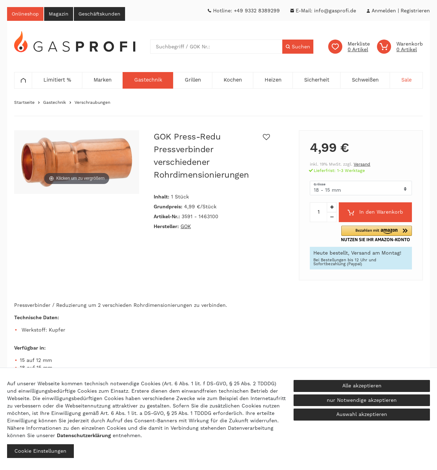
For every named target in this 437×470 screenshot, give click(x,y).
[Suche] (297, 47)
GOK (186, 227)
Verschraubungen (92, 103)
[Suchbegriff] (216, 47)
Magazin (61, 14)
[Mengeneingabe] (318, 213)
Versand (362, 164)
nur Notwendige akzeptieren (362, 400)
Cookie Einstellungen (40, 451)
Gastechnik (54, 103)
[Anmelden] (384, 10)
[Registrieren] (415, 10)
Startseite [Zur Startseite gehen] (24, 103)
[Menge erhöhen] (332, 208)
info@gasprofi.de (335, 10)
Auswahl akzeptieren (361, 414)
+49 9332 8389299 (257, 10)
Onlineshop (26, 14)
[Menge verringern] (332, 218)
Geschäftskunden (103, 14)
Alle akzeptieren (362, 385)
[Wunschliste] (349, 47)
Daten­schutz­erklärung (84, 435)
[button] (387, 234)
